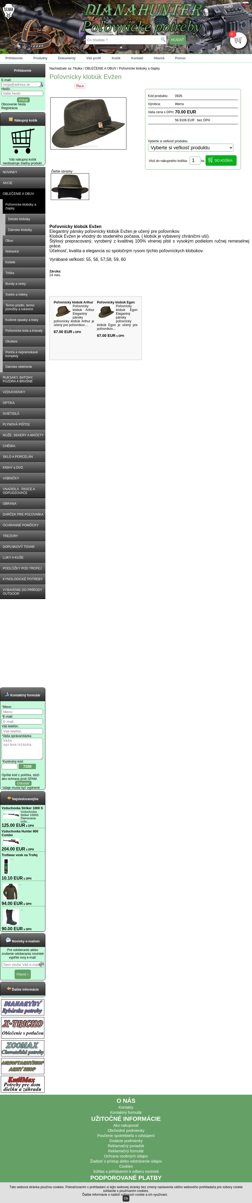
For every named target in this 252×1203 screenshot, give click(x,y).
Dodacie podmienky (126, 1145)
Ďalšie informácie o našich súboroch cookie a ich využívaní (124, 1195)
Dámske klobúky (20, 230)
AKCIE (7, 183)
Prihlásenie (14, 58)
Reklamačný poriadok (126, 1150)
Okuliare (11, 341)
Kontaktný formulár (126, 1116)
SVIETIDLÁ (11, 414)
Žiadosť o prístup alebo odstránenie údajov (126, 1165)
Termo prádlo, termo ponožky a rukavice (19, 307)
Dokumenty (67, 58)
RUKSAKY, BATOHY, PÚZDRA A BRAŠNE (18, 379)
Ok (126, 1198)
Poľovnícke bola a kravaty (24, 331)
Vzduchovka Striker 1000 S (22, 812)
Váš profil (93, 58)
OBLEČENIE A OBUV (18, 194)
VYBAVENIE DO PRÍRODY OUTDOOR (22, 592)
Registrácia (9, 108)
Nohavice (12, 251)
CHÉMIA (9, 446)
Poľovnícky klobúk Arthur (73, 302)
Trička (9, 273)
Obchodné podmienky (125, 1134)
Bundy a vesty (15, 284)
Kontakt (137, 58)
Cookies (126, 1170)
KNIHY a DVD (13, 467)
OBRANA (9, 504)
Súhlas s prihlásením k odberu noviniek (126, 1175)
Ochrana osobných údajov (126, 1160)
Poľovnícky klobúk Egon (116, 302)
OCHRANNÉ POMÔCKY (21, 525)
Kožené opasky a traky (21, 320)
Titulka (77, 68)
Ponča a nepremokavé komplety (21, 354)
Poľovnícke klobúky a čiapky (20, 206)
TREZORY (10, 536)
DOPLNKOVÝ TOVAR (19, 547)
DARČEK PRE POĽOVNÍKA (23, 514)
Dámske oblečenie (18, 367)
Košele (10, 262)
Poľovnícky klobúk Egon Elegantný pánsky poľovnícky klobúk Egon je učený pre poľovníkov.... (117, 317)
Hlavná (159, 58)
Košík (116, 58)
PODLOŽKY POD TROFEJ (22, 568)
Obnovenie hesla (13, 104)
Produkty (40, 58)
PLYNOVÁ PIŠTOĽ (16, 424)
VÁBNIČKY (11, 478)
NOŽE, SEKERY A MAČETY (23, 435)
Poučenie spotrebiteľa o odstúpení (126, 1140)
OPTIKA (9, 403)
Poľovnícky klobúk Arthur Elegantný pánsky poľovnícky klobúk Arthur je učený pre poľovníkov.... (74, 315)
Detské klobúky (19, 219)
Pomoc (180, 58)
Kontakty (126, 1111)
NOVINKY (10, 172)
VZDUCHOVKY (14, 392)
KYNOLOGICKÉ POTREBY (23, 579)
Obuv (9, 241)
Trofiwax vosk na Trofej (20, 859)
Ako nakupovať (126, 1129)
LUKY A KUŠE (13, 557)
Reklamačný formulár (126, 1155)
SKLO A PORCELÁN (18, 457)
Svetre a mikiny (16, 294)
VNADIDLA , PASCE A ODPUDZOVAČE (19, 491)
